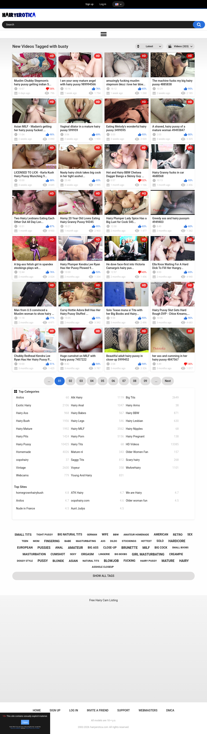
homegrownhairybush (42, 493)
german (92, 534)
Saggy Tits (97, 460)
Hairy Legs (97, 421)
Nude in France (42, 508)
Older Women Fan (152, 452)
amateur (75, 548)
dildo (113, 541)
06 (113, 381)
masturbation (34, 554)
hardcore (176, 541)
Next (168, 381)
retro (178, 534)
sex (189, 534)
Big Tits (152, 397)
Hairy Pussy (42, 444)
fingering (52, 541)
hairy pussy (148, 560)
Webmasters (148, 710)
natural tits (90, 560)
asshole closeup (103, 567)
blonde (58, 561)
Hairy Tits (97, 444)
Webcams (42, 475)
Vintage (42, 467)
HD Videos (152, 444)
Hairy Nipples (152, 429)
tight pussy (44, 534)
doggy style (25, 560)
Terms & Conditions (16, 728)
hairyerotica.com (99, 727)
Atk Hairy (97, 397)
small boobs (180, 547)
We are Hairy (152, 493)
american (161, 534)
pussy (43, 561)
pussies (43, 548)
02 (70, 381)
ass (103, 541)
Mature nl (97, 452)
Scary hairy (152, 460)
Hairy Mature (42, 429)
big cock (160, 547)
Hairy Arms (152, 405)
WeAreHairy (152, 467)
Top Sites (20, 487)
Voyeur (97, 467)
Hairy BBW (152, 413)
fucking (129, 560)
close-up (110, 547)
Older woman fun (152, 500)
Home (37, 710)
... (156, 381)
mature (168, 561)
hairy (184, 561)
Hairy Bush (42, 421)
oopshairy (42, 460)
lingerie (104, 554)
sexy (73, 554)
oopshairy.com (97, 500)
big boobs (121, 554)
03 (81, 381)
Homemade (42, 452)
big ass (93, 547)
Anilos (42, 397)
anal (59, 547)
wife (105, 534)
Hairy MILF (97, 429)
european (25, 547)
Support (123, 710)
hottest (146, 541)
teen (25, 541)
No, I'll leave (36, 728)
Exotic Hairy (42, 405)
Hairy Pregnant (152, 436)
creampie (176, 554)
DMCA (170, 710)
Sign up (90, 4)
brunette (129, 548)
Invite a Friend (98, 710)
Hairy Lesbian (152, 421)
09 (145, 381)
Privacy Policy (29, 728)
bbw (116, 534)
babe (67, 541)
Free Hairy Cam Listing (103, 600)
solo (160, 541)
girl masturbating (148, 554)
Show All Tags (103, 575)
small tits (23, 534)
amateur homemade (136, 534)
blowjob (111, 561)
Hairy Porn (97, 436)
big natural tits (70, 534)
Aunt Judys (97, 508)
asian (73, 561)
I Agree (25, 722)
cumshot (58, 554)
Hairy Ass (42, 413)
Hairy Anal (97, 405)
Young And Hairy (97, 475)
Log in (103, 4)
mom (36, 541)
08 (134, 381)
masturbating (86, 541)
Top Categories (29, 391)
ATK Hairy (97, 493)
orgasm (87, 554)
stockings (129, 541)
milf (146, 548)
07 (124, 381)
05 (102, 381)
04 (91, 381)
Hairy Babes (97, 413)
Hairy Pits (42, 436)
